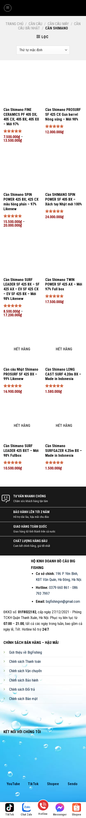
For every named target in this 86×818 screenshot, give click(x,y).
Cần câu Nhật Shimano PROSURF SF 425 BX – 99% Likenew (20, 374)
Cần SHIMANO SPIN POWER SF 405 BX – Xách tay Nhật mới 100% (63, 199)
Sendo (73, 784)
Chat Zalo (26, 809)
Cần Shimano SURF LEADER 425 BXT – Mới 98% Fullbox (21, 451)
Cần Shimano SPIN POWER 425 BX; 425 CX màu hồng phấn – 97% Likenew (21, 201)
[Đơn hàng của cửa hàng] (42, 50)
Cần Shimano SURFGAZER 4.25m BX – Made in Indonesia (63, 451)
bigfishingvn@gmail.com (63, 601)
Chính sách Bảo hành (23, 680)
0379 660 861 (59, 587)
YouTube (13, 784)
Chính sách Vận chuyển (25, 671)
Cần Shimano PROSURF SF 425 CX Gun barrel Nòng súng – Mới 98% (63, 114)
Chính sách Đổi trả (22, 689)
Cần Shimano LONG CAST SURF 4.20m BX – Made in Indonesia (63, 374)
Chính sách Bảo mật (23, 699)
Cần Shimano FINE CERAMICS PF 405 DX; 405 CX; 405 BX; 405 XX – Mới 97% (21, 116)
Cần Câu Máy (58, 24)
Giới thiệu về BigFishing (25, 652)
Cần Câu (35, 24)
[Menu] (7, 8)
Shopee (53, 784)
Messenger (60, 809)
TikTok (33, 784)
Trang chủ (14, 24)
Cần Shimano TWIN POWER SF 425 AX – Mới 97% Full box (63, 284)
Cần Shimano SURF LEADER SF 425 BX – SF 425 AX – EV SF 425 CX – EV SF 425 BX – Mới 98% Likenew (21, 289)
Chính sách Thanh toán (25, 661)
